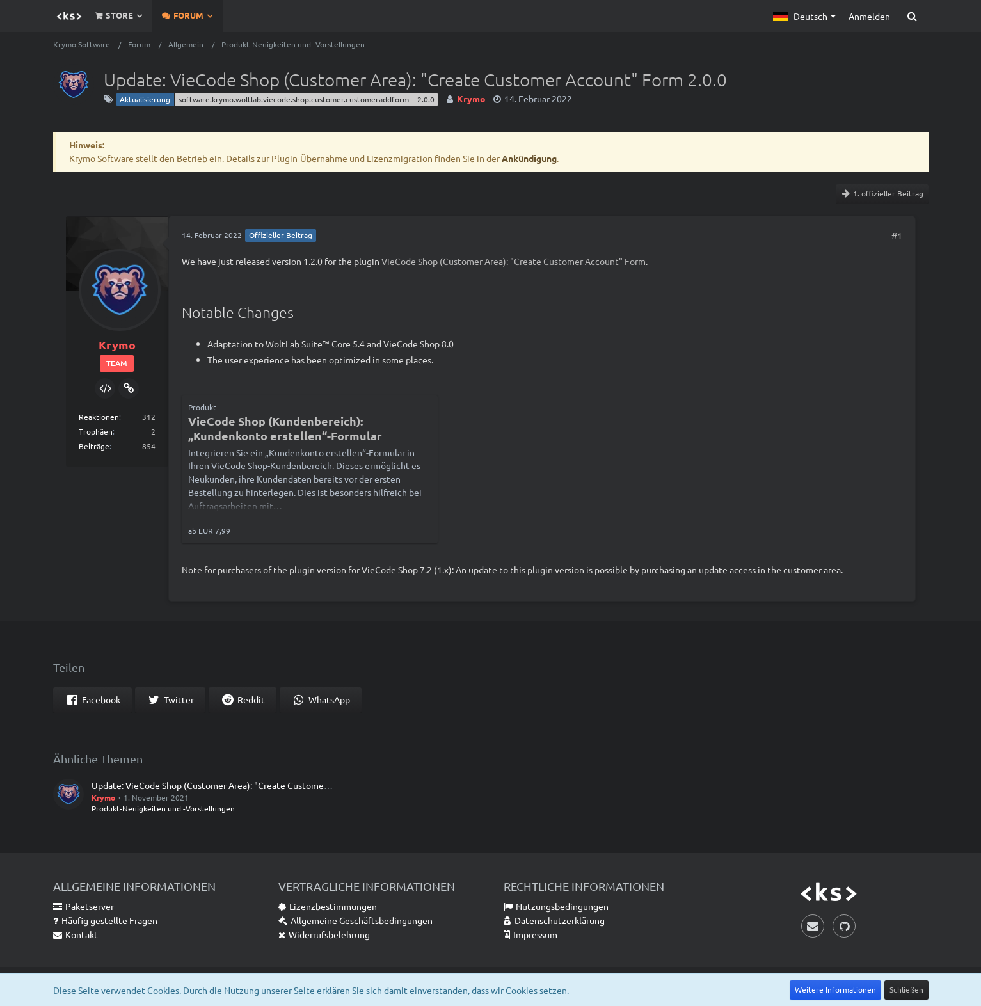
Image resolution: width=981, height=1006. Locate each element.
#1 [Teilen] (896, 235)
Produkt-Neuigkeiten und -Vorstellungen (163, 808)
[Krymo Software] (69, 16)
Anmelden (869, 16)
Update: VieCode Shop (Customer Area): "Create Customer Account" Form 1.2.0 (251, 785)
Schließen (906, 989)
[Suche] (913, 16)
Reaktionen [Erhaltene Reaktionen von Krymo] (99, 416)
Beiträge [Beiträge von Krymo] (94, 446)
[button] (804, 16)
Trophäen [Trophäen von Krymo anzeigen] (96, 431)
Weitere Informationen (835, 989)
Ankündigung (529, 158)
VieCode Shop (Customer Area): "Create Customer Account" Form (513, 261)
